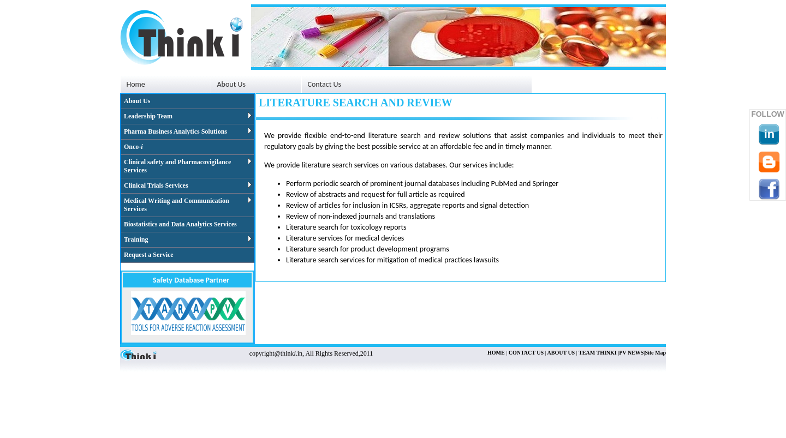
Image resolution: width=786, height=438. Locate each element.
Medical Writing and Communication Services (188, 205)
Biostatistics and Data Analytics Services (180, 224)
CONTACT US (525, 353)
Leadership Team (188, 116)
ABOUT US (560, 353)
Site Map (655, 353)
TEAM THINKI (598, 353)
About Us (137, 101)
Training (188, 239)
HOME (496, 353)
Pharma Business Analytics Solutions (188, 131)
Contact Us (325, 84)
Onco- (133, 147)
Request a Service (149, 255)
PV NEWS (631, 353)
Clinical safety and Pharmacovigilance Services (188, 166)
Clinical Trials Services (188, 185)
